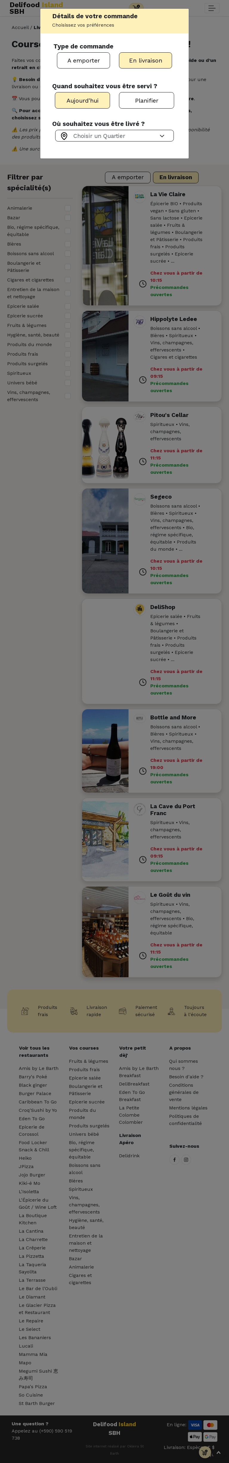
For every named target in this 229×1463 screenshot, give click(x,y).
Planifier (146, 100)
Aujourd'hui (82, 100)
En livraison (145, 60)
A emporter (83, 60)
